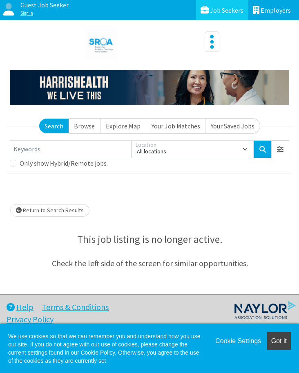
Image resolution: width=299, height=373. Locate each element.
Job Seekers (222, 10)
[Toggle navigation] (212, 41)
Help (20, 307)
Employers (272, 10)
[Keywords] (71, 149)
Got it (279, 340)
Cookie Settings (238, 340)
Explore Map (123, 126)
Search (54, 126)
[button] (280, 149)
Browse (84, 126)
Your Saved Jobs (232, 126)
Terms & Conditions (75, 307)
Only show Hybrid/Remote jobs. (64, 163)
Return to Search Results (50, 210)
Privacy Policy (30, 319)
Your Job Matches (176, 126)
